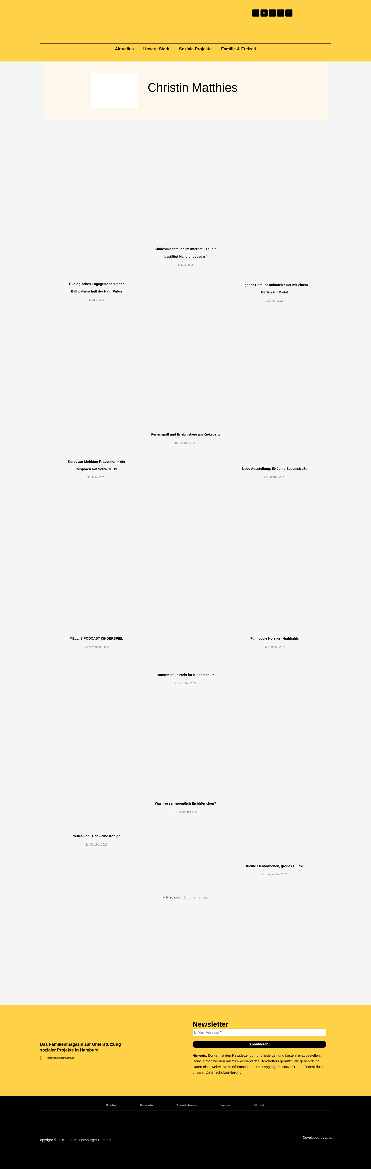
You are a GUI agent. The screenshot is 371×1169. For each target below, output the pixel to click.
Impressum (241, 1152)
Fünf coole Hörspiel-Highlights (274, 732)
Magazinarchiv (131, 1152)
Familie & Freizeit (238, 49)
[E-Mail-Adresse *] (259, 1079)
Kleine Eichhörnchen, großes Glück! (274, 985)
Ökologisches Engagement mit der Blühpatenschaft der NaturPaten (96, 307)
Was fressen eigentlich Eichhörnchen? (185, 923)
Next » (207, 1030)
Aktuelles (124, 49)
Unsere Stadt (156, 49)
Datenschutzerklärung (223, 1119)
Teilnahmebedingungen (188, 1152)
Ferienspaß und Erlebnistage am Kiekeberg (185, 487)
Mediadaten (85, 1152)
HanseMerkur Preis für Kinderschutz (185, 768)
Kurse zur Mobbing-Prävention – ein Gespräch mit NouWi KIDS (96, 525)
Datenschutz (285, 1152)
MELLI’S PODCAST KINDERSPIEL (96, 732)
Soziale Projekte (195, 49)
